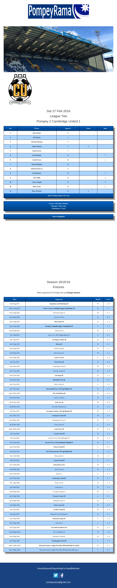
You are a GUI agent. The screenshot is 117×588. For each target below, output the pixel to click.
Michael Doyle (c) (37, 169)
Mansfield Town (58, 380)
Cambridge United (58, 366)
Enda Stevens (36, 151)
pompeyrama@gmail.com (58, 582)
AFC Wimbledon (58, 393)
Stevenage (58, 375)
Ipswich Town (52, 438)
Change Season (73, 293)
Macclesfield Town (52, 389)
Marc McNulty (37, 191)
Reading (48, 326)
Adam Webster (37, 146)
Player (54, 568)
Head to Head (64, 568)
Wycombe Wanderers (58, 407)
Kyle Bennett (37, 173)
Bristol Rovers (58, 353)
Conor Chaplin (37, 182)
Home (40, 568)
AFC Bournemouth (52, 451)
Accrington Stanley (58, 340)
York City (58, 402)
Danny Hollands (37, 164)
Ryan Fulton (37, 133)
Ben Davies (37, 137)
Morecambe (58, 321)
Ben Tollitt (36, 178)
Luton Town (58, 331)
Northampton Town (58, 420)
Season (47, 568)
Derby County (48, 308)
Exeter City (51, 335)
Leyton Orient (58, 424)
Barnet (58, 344)
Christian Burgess (37, 142)
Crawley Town (58, 317)
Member (76, 568)
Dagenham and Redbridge (58, 304)
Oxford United (58, 348)
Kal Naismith (36, 155)
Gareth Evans (36, 160)
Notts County (58, 384)
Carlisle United (58, 398)
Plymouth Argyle (58, 313)
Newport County (58, 371)
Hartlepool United (58, 415)
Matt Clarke (37, 186)
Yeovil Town (58, 362)
